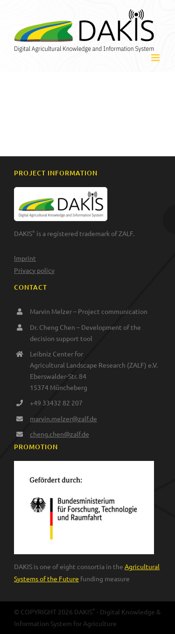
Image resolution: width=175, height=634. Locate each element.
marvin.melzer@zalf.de (63, 418)
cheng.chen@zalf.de (59, 434)
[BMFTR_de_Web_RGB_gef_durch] (84, 465)
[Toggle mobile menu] (156, 58)
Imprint (25, 258)
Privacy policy (34, 270)
